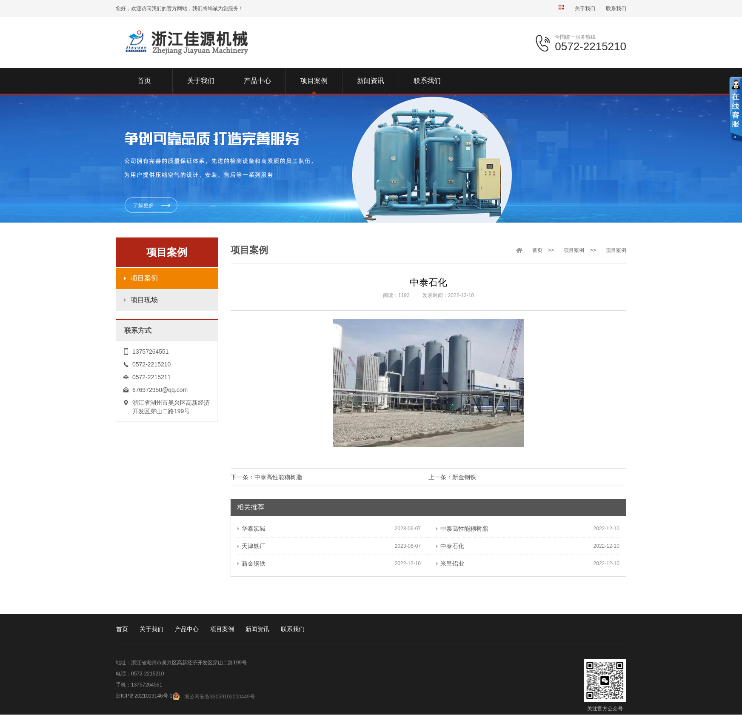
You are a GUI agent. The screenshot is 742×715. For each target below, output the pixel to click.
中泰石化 (450, 546)
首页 (537, 250)
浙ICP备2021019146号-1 (144, 696)
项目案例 (144, 278)
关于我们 (585, 8)
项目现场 (144, 299)
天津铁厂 (251, 546)
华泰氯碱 (251, 528)
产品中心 (187, 629)
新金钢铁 (464, 477)
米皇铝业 (450, 563)
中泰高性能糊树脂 (278, 477)
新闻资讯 (257, 629)
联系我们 (616, 8)
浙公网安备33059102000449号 (219, 697)
